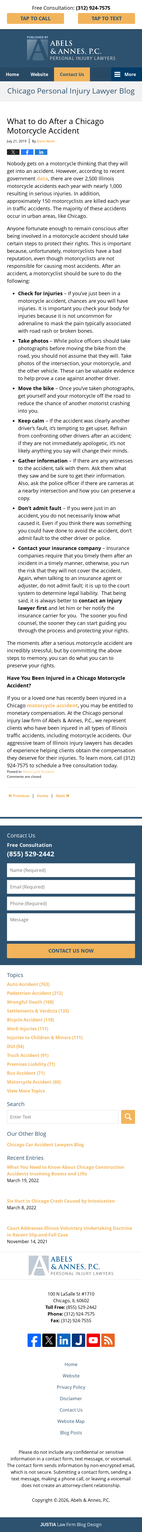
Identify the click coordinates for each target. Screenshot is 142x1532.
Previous (19, 795)
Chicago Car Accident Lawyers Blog (45, 1145)
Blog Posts (71, 1433)
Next (62, 795)
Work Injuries (27, 1029)
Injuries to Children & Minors (44, 1037)
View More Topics (26, 1091)
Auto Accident (28, 984)
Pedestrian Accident (35, 993)
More (130, 74)
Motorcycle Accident (38, 771)
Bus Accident (26, 1073)
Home (12, 74)
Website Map (71, 1421)
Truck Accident (27, 1055)
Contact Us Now (71, 950)
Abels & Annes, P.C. (90, 1500)
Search (128, 1117)
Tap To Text (107, 18)
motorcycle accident (52, 705)
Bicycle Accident (30, 1020)
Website (39, 74)
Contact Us (72, 74)
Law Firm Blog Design (71, 1524)
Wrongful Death (30, 1002)
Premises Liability (31, 1064)
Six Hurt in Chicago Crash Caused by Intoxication (61, 1201)
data (42, 178)
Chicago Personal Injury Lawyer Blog (71, 48)
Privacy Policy (71, 1387)
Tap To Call (35, 18)
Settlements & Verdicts (38, 1011)
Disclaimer (71, 1398)
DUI (15, 1046)
